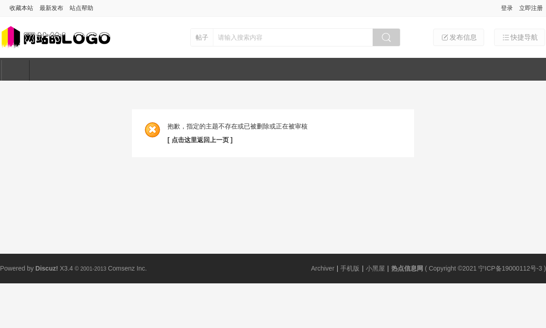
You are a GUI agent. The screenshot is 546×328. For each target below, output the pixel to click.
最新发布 (51, 8)
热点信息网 (407, 268)
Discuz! (46, 268)
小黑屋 (375, 268)
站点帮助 (81, 8)
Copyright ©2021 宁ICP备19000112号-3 (485, 268)
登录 (507, 8)
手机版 (349, 268)
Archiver (322, 268)
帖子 (202, 37)
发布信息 (458, 37)
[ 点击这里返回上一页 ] (200, 140)
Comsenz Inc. (127, 268)
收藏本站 (21, 8)
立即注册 (531, 8)
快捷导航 (519, 37)
